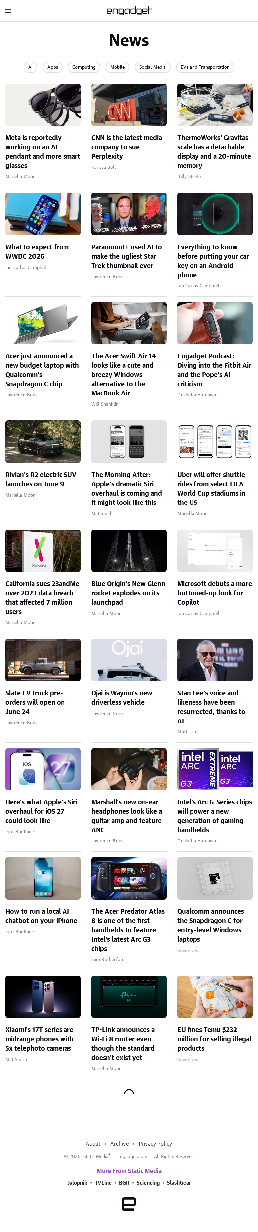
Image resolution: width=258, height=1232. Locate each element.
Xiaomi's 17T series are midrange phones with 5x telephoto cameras (39, 1039)
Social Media (152, 67)
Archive (119, 1144)
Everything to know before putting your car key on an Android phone (213, 261)
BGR (124, 1183)
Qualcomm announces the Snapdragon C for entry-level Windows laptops (210, 925)
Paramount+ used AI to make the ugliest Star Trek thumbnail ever (126, 256)
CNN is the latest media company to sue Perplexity (126, 147)
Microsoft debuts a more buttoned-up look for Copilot (214, 593)
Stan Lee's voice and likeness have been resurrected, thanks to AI (211, 707)
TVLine (103, 1183)
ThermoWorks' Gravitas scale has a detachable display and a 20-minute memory (214, 152)
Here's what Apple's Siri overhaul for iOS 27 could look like (41, 811)
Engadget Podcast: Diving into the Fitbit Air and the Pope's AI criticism (214, 370)
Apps (52, 67)
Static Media (95, 1156)
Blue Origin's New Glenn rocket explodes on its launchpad (128, 593)
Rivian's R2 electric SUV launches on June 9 (40, 480)
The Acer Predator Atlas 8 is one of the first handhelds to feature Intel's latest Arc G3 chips (128, 930)
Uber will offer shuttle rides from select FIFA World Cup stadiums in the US (211, 489)
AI (30, 67)
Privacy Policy (155, 1144)
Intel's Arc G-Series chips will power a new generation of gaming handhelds (214, 816)
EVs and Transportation (205, 67)
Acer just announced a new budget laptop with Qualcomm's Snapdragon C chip (42, 370)
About (93, 1144)
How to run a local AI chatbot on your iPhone (41, 916)
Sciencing (148, 1183)
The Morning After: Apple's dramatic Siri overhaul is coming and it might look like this (126, 489)
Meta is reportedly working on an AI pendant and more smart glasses (42, 152)
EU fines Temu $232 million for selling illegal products (214, 1039)
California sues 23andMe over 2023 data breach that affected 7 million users (42, 598)
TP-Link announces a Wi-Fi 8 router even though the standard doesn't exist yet (123, 1044)
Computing (84, 67)
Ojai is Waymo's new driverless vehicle (121, 698)
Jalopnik (77, 1183)
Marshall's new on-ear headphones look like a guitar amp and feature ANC (126, 816)
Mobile (117, 67)
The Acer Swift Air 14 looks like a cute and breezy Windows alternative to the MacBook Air (123, 375)
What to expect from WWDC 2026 (37, 252)
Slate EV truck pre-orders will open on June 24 (35, 702)
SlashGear (179, 1183)
